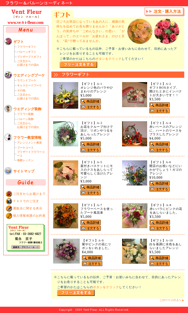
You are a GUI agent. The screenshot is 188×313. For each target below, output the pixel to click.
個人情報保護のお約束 (29, 215)
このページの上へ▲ (171, 299)
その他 (21, 90)
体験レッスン (25, 160)
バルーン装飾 (25, 118)
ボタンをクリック (109, 58)
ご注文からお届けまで (29, 194)
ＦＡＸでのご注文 (26, 201)
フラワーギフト (26, 46)
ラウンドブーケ (26, 80)
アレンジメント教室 (29, 142)
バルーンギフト (26, 51)
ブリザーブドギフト (29, 56)
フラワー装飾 (25, 113)
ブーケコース (25, 147)
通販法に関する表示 (27, 208)
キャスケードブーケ (29, 85)
